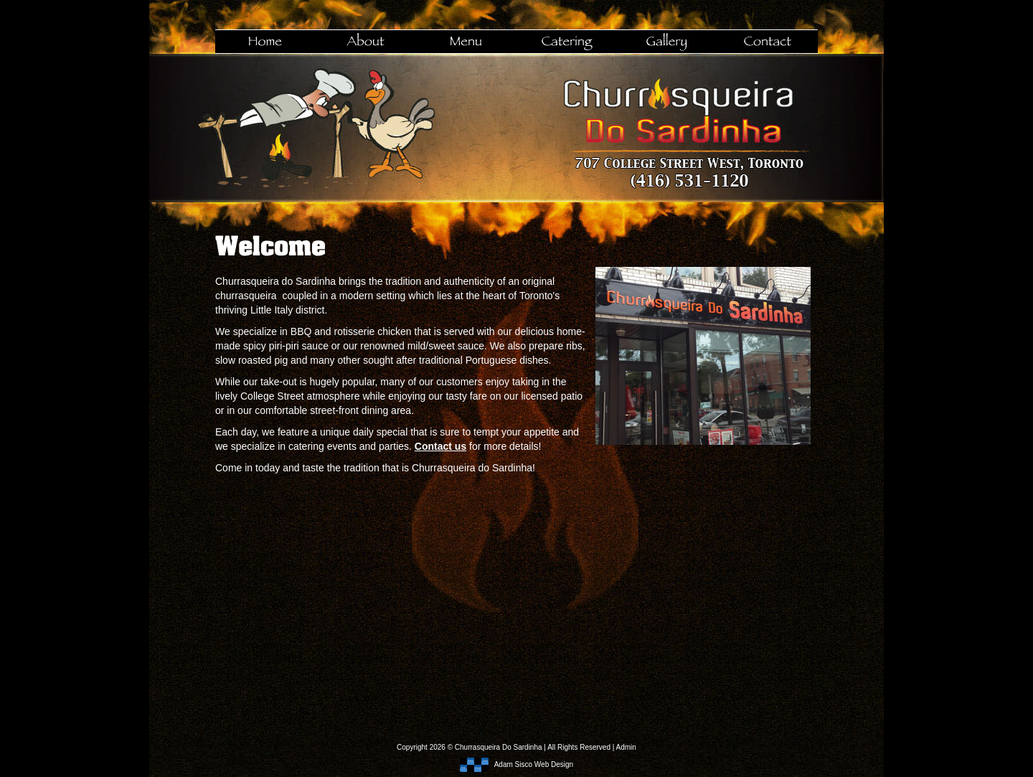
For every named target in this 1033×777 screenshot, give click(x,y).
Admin (626, 747)
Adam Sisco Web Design (516, 764)
